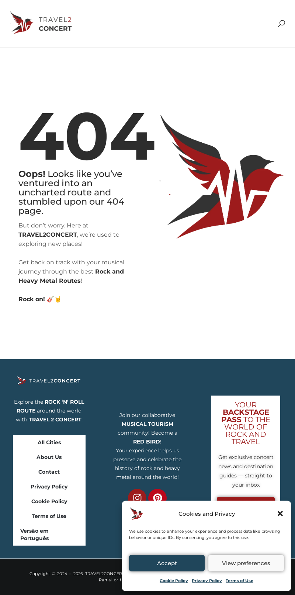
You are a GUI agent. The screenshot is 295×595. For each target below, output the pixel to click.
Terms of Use (239, 580)
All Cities (49, 442)
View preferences (246, 563)
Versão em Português (34, 535)
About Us (49, 457)
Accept (167, 563)
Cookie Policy (174, 580)
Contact (49, 472)
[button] (280, 513)
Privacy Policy (207, 580)
